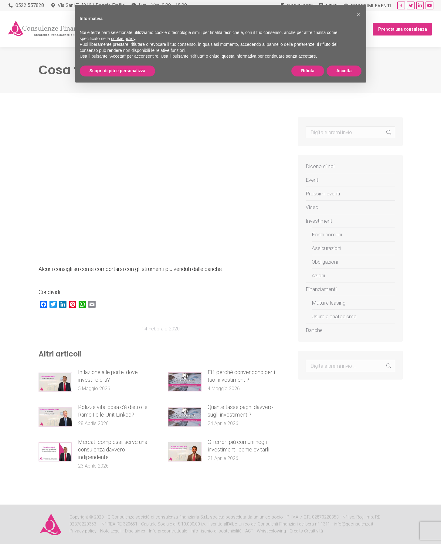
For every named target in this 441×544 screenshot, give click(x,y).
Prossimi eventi (371, 5)
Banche (314, 330)
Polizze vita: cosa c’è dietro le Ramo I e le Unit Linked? (113, 411)
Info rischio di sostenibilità (217, 531)
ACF (249, 531)
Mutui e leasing (328, 303)
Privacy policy (84, 531)
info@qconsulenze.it (353, 524)
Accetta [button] (344, 70)
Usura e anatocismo (334, 316)
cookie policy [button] (123, 38)
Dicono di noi (320, 166)
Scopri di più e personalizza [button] (117, 70)
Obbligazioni (325, 262)
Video (312, 207)
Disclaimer (135, 531)
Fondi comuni (327, 234)
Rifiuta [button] (307, 70)
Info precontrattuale (168, 531)
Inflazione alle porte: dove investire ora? (108, 376)
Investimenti (319, 221)
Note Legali (110, 531)
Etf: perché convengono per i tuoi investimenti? (241, 376)
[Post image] (55, 382)
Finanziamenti (321, 289)
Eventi (312, 180)
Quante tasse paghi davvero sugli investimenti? (240, 411)
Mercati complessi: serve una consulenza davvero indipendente (112, 449)
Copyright (79, 517)
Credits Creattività (306, 531)
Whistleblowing (271, 531)
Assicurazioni (326, 248)
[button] (358, 14)
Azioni (318, 275)
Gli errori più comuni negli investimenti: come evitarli (238, 446)
